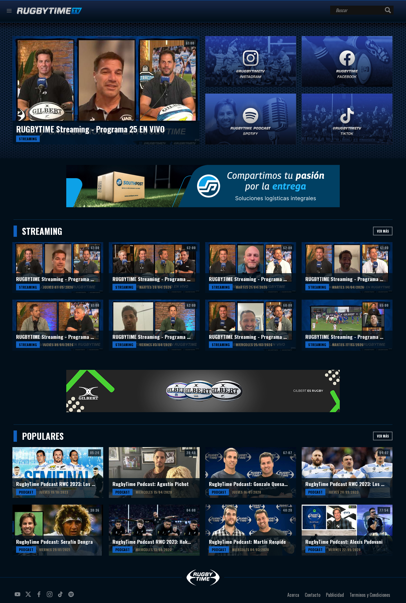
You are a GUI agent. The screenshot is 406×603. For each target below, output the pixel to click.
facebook (39, 596)
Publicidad (335, 594)
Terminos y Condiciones (370, 594)
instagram (50, 596)
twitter (29, 596)
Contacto (312, 594)
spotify (72, 596)
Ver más (383, 231)
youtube (18, 596)
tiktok (61, 596)
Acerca (293, 594)
